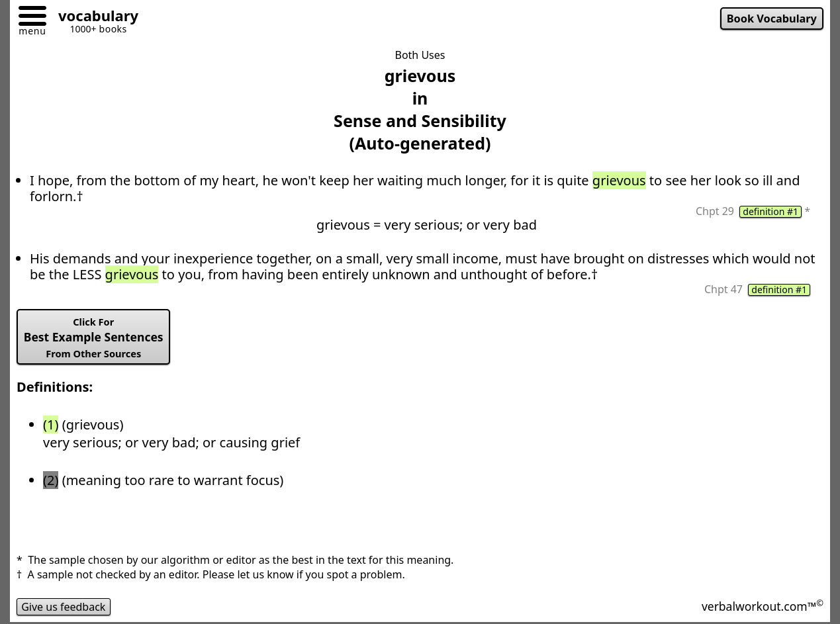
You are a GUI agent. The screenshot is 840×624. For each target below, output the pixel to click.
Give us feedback (64, 607)
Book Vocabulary (772, 18)
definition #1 (770, 212)
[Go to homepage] (93, 17)
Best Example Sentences (93, 337)
